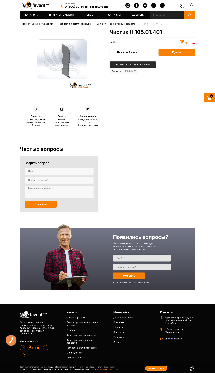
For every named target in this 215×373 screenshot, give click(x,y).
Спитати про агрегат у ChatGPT (133, 64)
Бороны (71, 330)
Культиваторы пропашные (81, 335)
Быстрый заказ (128, 52)
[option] (62, 59)
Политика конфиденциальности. (108, 369)
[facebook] (136, 5)
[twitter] (153, 5)
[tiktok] (162, 5)
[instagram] (127, 5)
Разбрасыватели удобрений (82, 347)
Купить (177, 52)
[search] (167, 15)
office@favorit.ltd (173, 338)
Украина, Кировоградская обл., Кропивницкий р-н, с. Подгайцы (180, 320)
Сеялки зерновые (76, 317)
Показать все (74, 357)
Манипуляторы (75, 352)
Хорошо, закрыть (156, 368)
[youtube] (145, 5)
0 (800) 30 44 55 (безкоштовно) (87, 6)
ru (182, 5)
